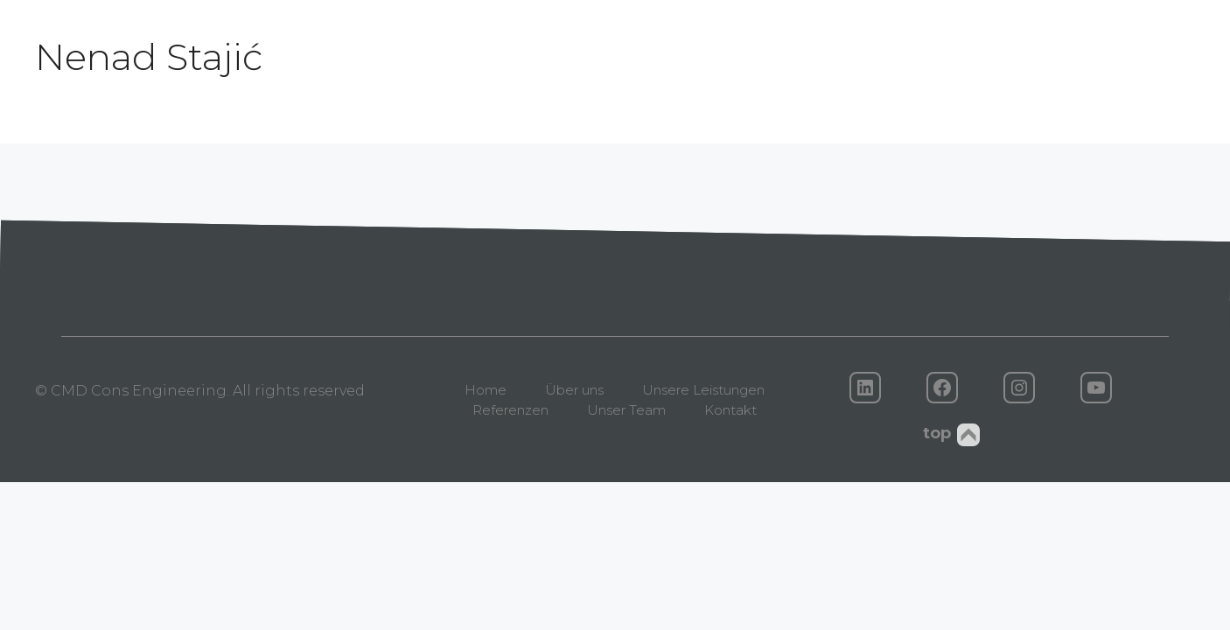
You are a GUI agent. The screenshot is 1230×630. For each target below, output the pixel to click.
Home (486, 390)
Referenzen (510, 410)
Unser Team (626, 410)
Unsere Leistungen (703, 390)
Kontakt (730, 410)
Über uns (574, 390)
